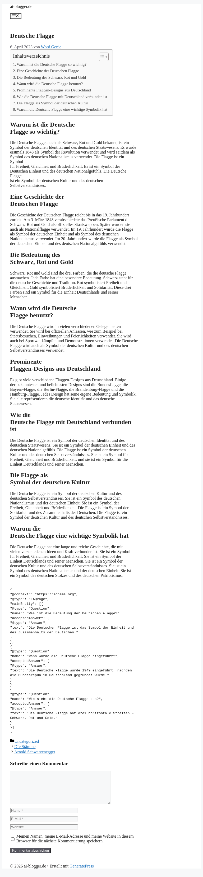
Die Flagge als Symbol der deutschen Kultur (52, 103)
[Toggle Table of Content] (101, 56)
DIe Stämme (24, 746)
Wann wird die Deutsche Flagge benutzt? (50, 83)
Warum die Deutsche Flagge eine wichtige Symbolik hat (62, 109)
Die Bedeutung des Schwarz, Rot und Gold (51, 77)
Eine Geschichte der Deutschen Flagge (48, 70)
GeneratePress (82, 872)
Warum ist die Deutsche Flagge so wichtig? (51, 64)
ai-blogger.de (21, 6)
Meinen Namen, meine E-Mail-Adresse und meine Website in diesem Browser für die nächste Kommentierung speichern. (75, 845)
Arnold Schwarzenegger (34, 752)
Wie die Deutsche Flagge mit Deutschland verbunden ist (62, 96)
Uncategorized (26, 741)
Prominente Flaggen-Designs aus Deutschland (54, 90)
